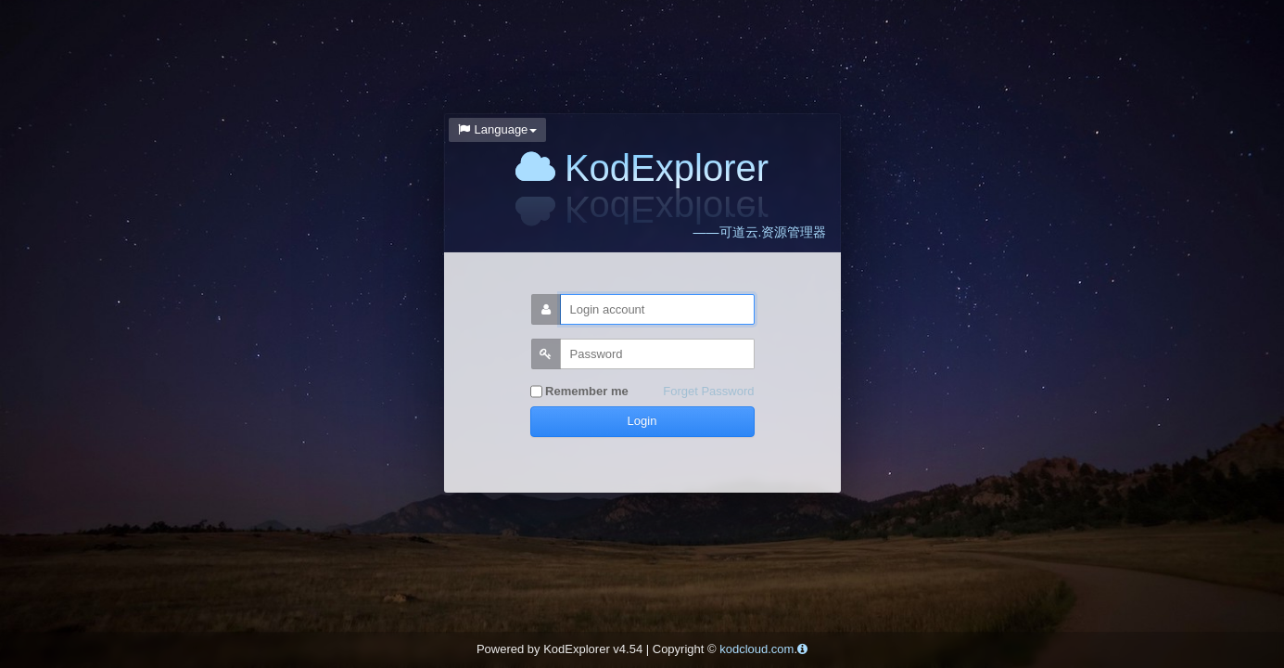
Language (498, 129)
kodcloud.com (756, 649)
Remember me (579, 392)
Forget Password (708, 391)
